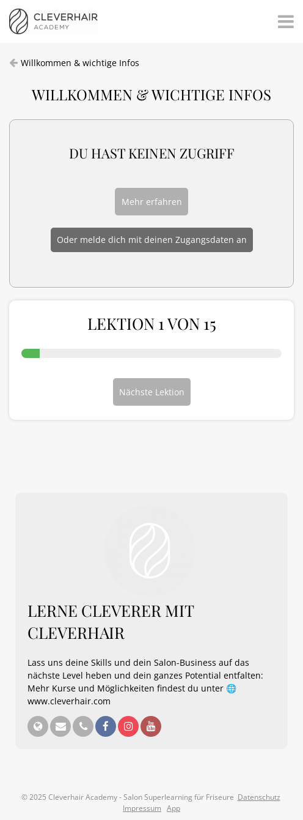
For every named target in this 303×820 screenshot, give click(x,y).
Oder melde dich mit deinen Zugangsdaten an (152, 239)
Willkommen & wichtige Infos (80, 63)
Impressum (142, 808)
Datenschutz (259, 797)
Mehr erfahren (152, 201)
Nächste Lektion (151, 392)
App (173, 808)
